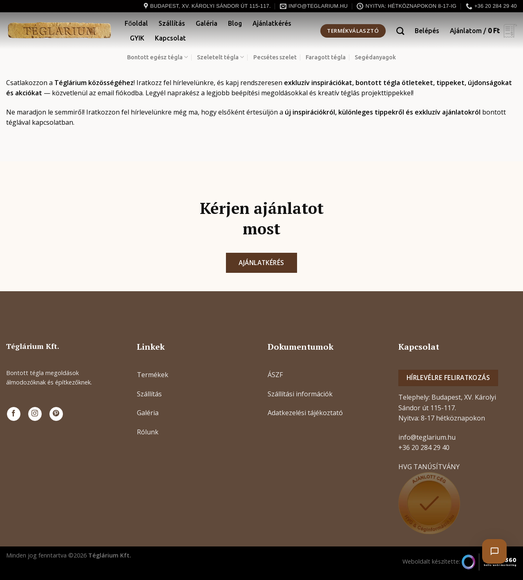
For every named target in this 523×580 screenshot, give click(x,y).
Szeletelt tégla (220, 57)
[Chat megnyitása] (494, 551)
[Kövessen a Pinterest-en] (56, 414)
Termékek (152, 374)
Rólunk (148, 431)
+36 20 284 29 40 (423, 447)
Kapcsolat (170, 38)
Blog (235, 23)
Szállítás (172, 23)
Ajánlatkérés (272, 23)
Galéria (206, 23)
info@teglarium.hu (427, 437)
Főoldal (136, 23)
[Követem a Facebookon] (13, 414)
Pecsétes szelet (275, 57)
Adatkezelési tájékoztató (305, 412)
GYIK (137, 38)
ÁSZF (275, 374)
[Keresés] (400, 31)
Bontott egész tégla (157, 57)
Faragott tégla (326, 57)
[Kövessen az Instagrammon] (35, 414)
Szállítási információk (300, 393)
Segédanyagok (375, 57)
